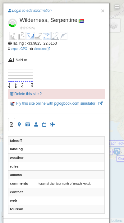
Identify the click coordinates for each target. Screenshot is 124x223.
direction (42, 48)
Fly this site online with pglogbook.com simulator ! (56, 103)
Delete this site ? (26, 94)
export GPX (19, 48)
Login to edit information (30, 10)
